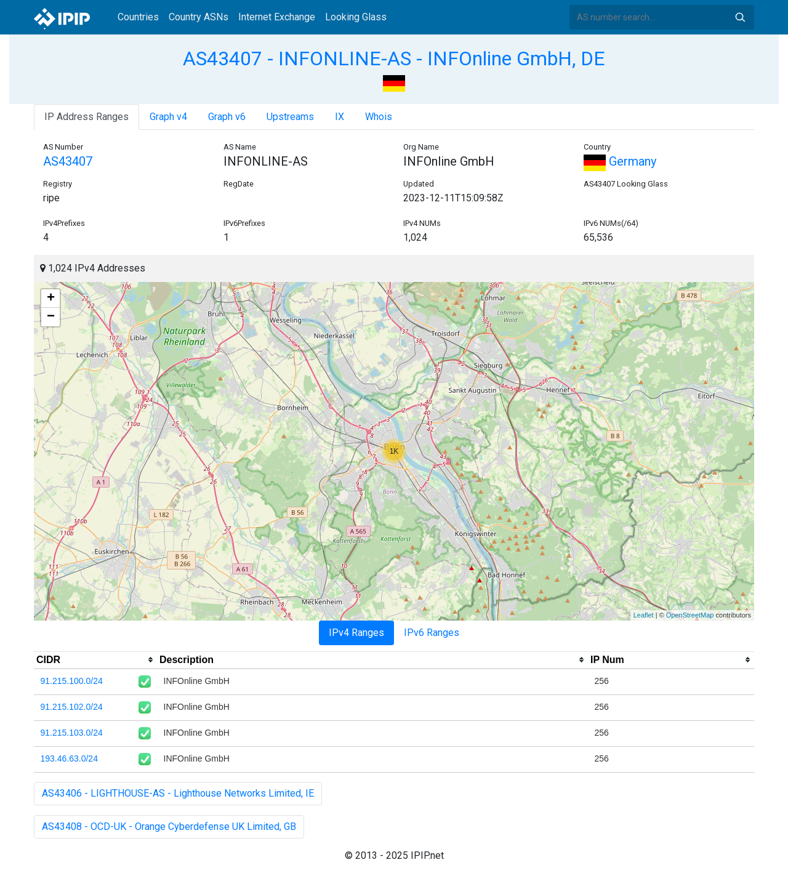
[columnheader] (95, 660)
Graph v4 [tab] (168, 117)
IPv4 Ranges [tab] (356, 632)
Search (740, 17)
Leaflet (643, 615)
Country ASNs (198, 17)
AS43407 (67, 161)
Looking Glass (356, 17)
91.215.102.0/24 (72, 707)
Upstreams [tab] (290, 117)
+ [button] (51, 298)
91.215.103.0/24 (72, 733)
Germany (620, 161)
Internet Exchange (276, 17)
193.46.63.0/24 (69, 758)
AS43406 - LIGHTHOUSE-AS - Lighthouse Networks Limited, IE (178, 793)
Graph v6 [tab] (227, 117)
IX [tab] (339, 117)
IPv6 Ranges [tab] (431, 632)
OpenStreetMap (690, 615)
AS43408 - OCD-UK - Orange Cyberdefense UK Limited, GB (169, 826)
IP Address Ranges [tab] (86, 117)
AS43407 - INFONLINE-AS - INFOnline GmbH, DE (394, 58)
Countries (138, 17)
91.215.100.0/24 (72, 681)
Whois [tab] (378, 117)
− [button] (51, 317)
